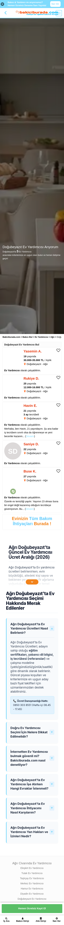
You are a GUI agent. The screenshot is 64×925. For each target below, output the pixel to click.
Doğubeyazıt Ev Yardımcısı (32, 898)
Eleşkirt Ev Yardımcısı (32, 868)
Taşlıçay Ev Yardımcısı (32, 878)
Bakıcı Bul (27, 337)
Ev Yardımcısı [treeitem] (42, 337)
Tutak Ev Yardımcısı (31, 873)
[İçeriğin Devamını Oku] (32, 582)
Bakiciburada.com (11, 337)
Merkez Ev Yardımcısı (32, 883)
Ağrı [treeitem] (52, 337)
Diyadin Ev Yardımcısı (32, 893)
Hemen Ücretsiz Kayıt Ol (32, 908)
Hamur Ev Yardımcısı (32, 888)
